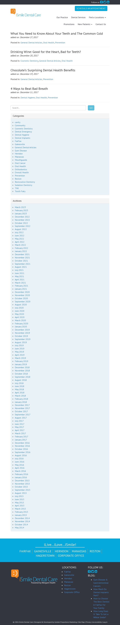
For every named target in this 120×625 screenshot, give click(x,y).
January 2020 (21, 326)
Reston (18, 178)
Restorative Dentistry (25, 182)
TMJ (17, 188)
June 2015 (19, 499)
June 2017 (19, 423)
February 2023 (21, 210)
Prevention (60, 42)
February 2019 (21, 361)
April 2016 (19, 467)
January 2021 (21, 288)
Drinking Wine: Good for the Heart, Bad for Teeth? (46, 52)
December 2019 (22, 329)
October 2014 (21, 524)
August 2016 (21, 455)
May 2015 (19, 502)
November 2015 (22, 483)
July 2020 (19, 307)
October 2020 (21, 298)
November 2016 (22, 445)
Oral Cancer (20, 163)
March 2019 (20, 358)
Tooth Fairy (20, 191)
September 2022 (22, 226)
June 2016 (19, 461)
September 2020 (22, 301)
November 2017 (22, 408)
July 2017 (19, 420)
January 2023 (21, 213)
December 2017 (22, 405)
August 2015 (21, 493)
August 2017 (21, 417)
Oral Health (48, 42)
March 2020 (20, 320)
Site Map (81, 622)
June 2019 (19, 348)
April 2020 (19, 317)
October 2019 (21, 336)
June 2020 (19, 310)
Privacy (88, 622)
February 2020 (21, 323)
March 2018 (20, 395)
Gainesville (20, 144)
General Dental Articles (31, 42)
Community (20, 125)
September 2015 (22, 489)
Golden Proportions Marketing (66, 622)
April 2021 (19, 279)
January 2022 (21, 251)
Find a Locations (97, 17)
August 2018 (21, 380)
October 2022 (21, 222)
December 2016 (22, 442)
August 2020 (21, 304)
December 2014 (22, 518)
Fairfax (18, 141)
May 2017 (19, 427)
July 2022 (19, 232)
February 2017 (21, 436)
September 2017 (22, 414)
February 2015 (21, 511)
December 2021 (22, 254)
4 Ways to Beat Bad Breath (29, 88)
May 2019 (19, 351)
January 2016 (21, 477)
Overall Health (22, 172)
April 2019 (19, 354)
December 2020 (22, 292)
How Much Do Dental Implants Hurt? (101, 592)
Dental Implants (22, 138)
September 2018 (22, 376)
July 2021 (19, 270)
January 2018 (21, 402)
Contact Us (101, 24)
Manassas (19, 156)
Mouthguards (21, 160)
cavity (17, 122)
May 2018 (19, 389)
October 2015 (21, 486)
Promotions (69, 24)
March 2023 (20, 207)
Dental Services (78, 17)
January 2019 (21, 364)
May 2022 (19, 238)
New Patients (85, 24)
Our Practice (62, 17)
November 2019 (22, 332)
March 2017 (20, 433)
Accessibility (97, 622)
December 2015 (22, 480)
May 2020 (19, 314)
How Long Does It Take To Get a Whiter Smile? (100, 614)
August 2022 (21, 229)
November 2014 (22, 521)
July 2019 (19, 345)
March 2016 (20, 471)
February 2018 (21, 398)
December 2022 (22, 216)
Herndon (19, 153)
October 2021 (21, 260)
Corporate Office (71, 555)
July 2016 (19, 458)
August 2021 (21, 266)
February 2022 (21, 248)
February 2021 (21, 285)
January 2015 (21, 515)
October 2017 (21, 411)
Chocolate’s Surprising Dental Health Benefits (43, 70)
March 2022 (20, 244)
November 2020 (22, 295)
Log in (105, 622)
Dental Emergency (23, 131)
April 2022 (19, 241)
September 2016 (22, 452)
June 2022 (19, 235)
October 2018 (21, 373)
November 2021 (22, 257)
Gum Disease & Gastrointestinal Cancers (100, 582)
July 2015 (19, 496)
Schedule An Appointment (91, 8)
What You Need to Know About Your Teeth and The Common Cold (57, 33)
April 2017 (19, 430)
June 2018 (19, 386)
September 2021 (22, 263)
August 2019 (21, 342)
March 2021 (20, 282)
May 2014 (19, 527)
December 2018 (22, 367)
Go (91, 107)
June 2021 (19, 273)
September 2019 (22, 339)
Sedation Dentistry (23, 185)
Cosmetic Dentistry (29, 60)
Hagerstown (45, 555)
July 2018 (19, 383)
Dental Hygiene (28, 97)
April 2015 (19, 505)
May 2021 (19, 276)
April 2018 (19, 392)
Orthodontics (21, 169)
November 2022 (22, 219)
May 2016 (19, 464)
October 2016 (21, 449)
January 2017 (21, 439)
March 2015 (20, 508)
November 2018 (22, 370)
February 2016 (21, 474)
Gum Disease (21, 150)
